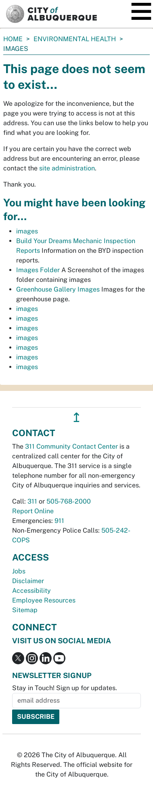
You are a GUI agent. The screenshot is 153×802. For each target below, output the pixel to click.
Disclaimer (28, 581)
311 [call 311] (32, 501)
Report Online (33, 511)
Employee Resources (43, 600)
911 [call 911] (59, 521)
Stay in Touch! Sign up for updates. (64, 688)
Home (13, 39)
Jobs (18, 571)
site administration (67, 168)
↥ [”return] (76, 417)
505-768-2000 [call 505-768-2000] (68, 501)
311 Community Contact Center (71, 446)
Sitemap (25, 610)
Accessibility (31, 590)
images (27, 231)
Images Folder (38, 270)
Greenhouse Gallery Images (58, 289)
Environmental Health (75, 39)
